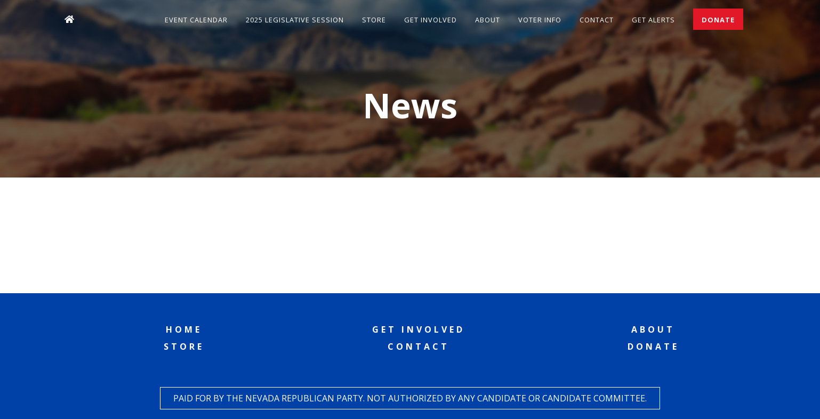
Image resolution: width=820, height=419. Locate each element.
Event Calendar (196, 20)
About (487, 20)
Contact (597, 20)
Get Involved (430, 20)
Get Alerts (653, 20)
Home (184, 329)
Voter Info (539, 20)
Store (374, 20)
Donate (718, 20)
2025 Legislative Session (295, 20)
